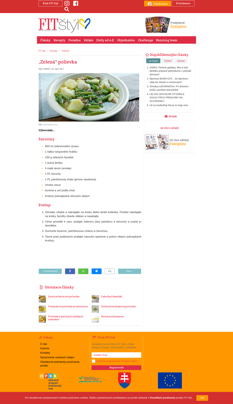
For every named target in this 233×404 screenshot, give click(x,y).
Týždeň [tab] (168, 60)
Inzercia (44, 348)
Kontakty (45, 352)
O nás (43, 344)
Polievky (65, 51)
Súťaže (88, 40)
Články (45, 40)
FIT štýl (42, 51)
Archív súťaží (169, 128)
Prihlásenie (183, 3)
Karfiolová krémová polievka (118, 306)
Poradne (74, 40)
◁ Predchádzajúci (50, 271)
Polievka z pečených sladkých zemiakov (65, 318)
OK (202, 397)
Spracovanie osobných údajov (57, 357)
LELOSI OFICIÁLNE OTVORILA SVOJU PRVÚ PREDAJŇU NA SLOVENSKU (167, 97)
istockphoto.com (50, 124)
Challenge (145, 40)
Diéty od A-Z (105, 40)
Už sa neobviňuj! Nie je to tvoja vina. (169, 105)
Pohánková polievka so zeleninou (68, 306)
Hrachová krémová (112, 316)
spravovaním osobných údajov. (122, 361)
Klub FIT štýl (50, 3)
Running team (166, 40)
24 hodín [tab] (153, 60)
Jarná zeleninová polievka (63, 296)
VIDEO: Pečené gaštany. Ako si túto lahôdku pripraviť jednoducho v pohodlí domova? (170, 71)
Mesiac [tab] (181, 60)
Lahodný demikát (111, 296)
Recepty (59, 40)
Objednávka (126, 40)
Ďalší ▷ (129, 271)
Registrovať (116, 367)
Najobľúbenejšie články (166, 54)
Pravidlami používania (162, 397)
